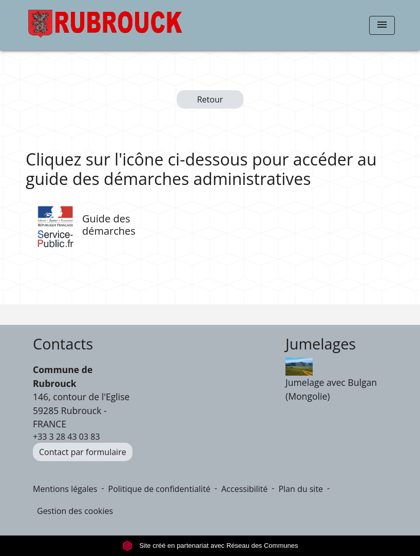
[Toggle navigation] (382, 25)
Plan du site (300, 489)
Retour (210, 99)
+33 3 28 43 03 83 (66, 436)
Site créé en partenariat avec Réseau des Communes (210, 545)
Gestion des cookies (75, 511)
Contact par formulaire (82, 452)
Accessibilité (244, 489)
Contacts (63, 344)
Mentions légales (65, 489)
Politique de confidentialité (159, 489)
